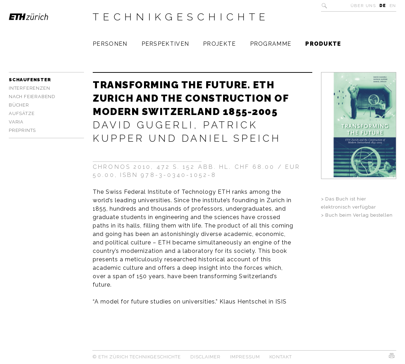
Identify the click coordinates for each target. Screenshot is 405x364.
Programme (271, 43)
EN (393, 5)
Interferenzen (29, 88)
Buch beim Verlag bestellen (359, 215)
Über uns (363, 5)
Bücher (19, 105)
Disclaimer (205, 356)
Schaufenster (30, 79)
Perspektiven (165, 43)
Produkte (323, 43)
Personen (110, 43)
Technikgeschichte (181, 17)
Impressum (245, 356)
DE (382, 5)
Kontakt (280, 356)
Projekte (219, 43)
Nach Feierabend (32, 96)
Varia (16, 121)
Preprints (22, 130)
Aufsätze (21, 113)
